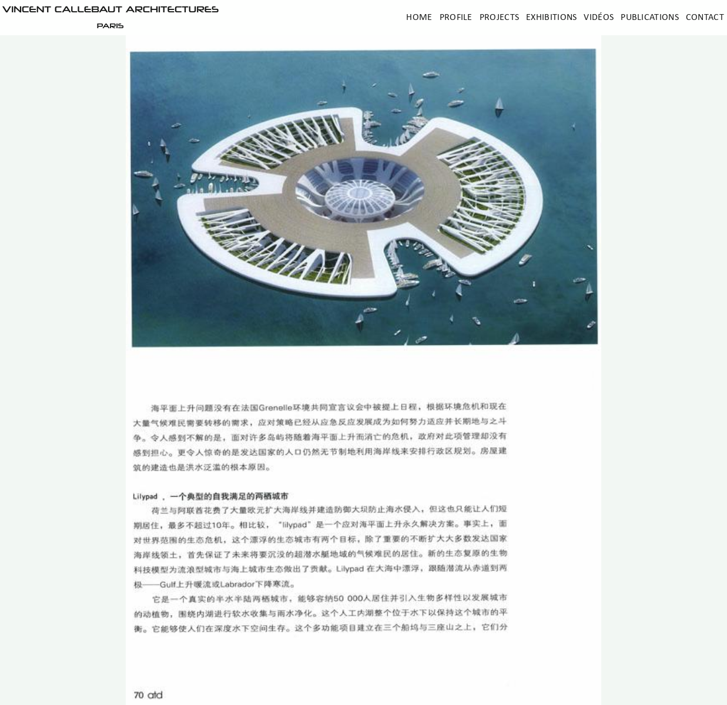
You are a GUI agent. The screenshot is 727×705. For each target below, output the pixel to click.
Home (419, 17)
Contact (705, 17)
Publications (650, 17)
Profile (456, 17)
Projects (499, 17)
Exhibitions (551, 17)
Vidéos (599, 17)
